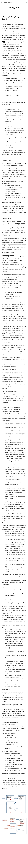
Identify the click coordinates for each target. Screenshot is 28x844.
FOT (14, 24)
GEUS (15, 197)
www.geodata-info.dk (6, 232)
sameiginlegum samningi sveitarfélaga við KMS (14, 238)
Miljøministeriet (17, 185)
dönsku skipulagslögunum (8, 255)
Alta (16, 840)
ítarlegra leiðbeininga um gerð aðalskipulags (11, 285)
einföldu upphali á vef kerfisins (15, 208)
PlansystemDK (5, 373)
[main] (14, 8)
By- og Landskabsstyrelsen (8, 274)
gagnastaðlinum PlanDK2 (8, 407)
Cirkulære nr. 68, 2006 (19, 780)
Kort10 (3, 41)
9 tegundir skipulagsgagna (14, 423)
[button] (2, 2)
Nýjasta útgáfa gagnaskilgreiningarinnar (10, 102)
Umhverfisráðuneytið (7, 838)
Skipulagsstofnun (15, 838)
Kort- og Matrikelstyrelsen (8, 163)
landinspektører (17, 221)
